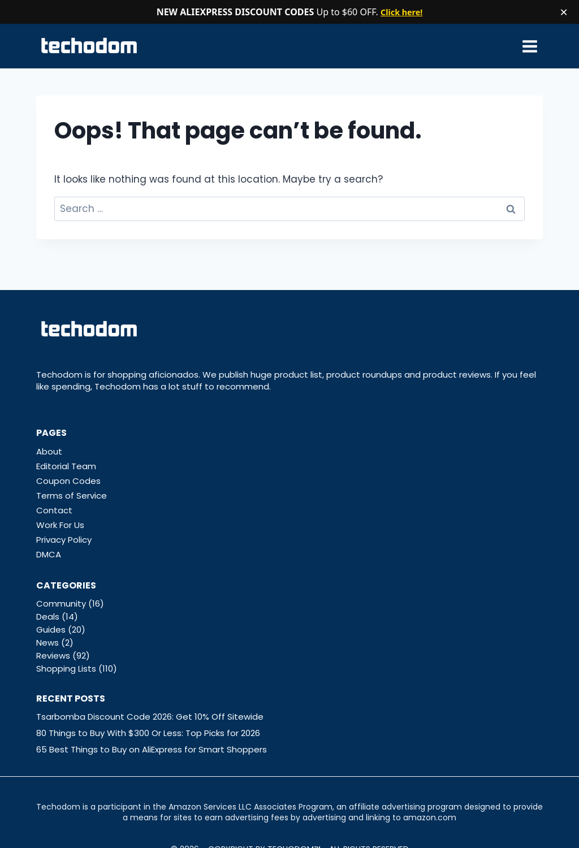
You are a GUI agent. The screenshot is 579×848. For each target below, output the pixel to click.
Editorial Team (66, 466)
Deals (47, 616)
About (49, 451)
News (47, 642)
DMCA (48, 554)
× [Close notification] (564, 12)
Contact (54, 510)
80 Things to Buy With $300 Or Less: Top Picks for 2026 (148, 733)
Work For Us (60, 525)
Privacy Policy (64, 540)
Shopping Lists (66, 668)
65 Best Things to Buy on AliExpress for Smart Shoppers (151, 749)
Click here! (401, 12)
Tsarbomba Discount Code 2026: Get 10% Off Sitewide (149, 716)
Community (61, 603)
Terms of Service (71, 495)
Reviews (53, 655)
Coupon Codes (68, 481)
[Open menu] (529, 46)
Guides (51, 629)
